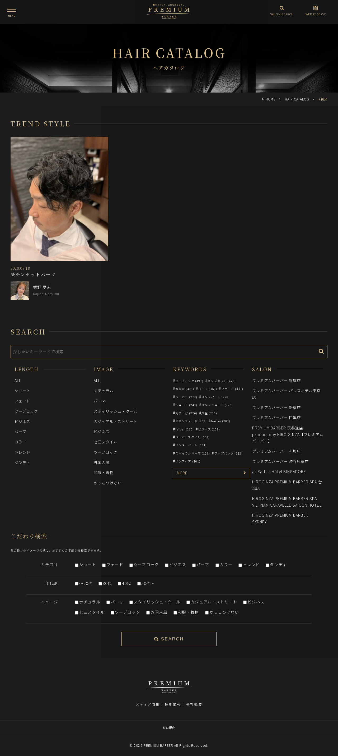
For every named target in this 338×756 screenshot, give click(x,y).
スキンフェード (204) (191, 421)
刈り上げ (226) (186, 413)
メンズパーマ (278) (215, 397)
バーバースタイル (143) (192, 437)
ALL (18, 380)
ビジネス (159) (209, 429)
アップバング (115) (228, 453)
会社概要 (194, 700)
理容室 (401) (184, 389)
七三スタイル (106, 442)
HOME (270, 99)
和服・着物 (104, 472)
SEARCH (169, 639)
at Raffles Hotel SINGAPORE (279, 471)
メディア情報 (147, 700)
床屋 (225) (209, 413)
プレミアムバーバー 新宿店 (276, 407)
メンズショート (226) (217, 405)
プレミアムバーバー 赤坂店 (276, 451)
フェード (22, 401)
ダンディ (22, 462)
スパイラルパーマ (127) (192, 453)
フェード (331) (232, 389)
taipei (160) (184, 429)
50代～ (148, 583)
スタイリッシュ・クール (116, 411)
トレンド (22, 452)
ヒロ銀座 (169, 724)
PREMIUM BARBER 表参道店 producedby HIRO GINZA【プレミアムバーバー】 (287, 434)
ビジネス (22, 421)
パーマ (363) (207, 389)
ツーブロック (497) (189, 381)
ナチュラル (104, 390)
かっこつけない (108, 482)
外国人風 (102, 462)
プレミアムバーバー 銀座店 (276, 380)
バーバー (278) (186, 397)
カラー (20, 442)
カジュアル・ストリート (115, 421)
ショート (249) (186, 405)
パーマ (20, 431)
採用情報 (173, 700)
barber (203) (220, 421)
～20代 (85, 583)
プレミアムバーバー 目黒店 (276, 417)
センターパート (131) (191, 445)
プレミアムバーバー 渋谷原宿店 (280, 461)
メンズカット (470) (222, 381)
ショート (22, 390)
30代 (107, 583)
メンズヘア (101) (187, 461)
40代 (126, 583)
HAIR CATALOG (297, 99)
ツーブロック (26, 411)
